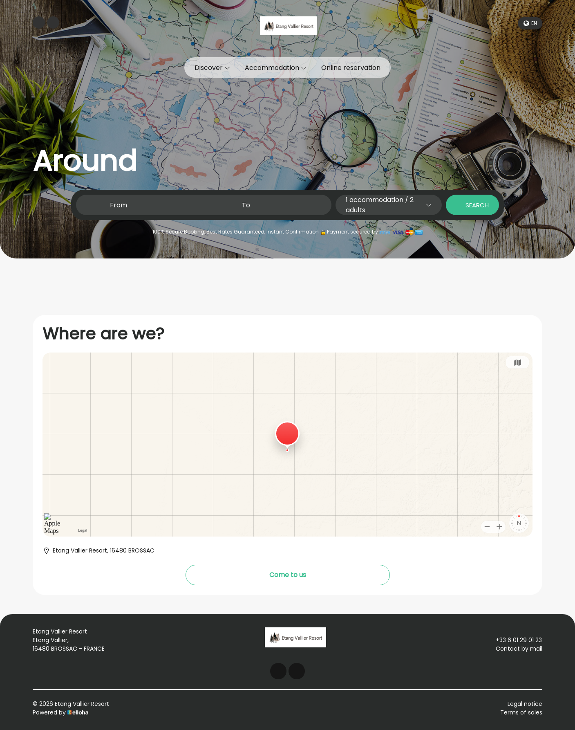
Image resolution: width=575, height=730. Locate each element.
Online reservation (350, 67)
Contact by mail (514, 649)
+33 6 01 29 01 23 (514, 640)
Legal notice (525, 704)
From (118, 205)
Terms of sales (521, 712)
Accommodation (276, 67)
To (246, 205)
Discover (212, 67)
